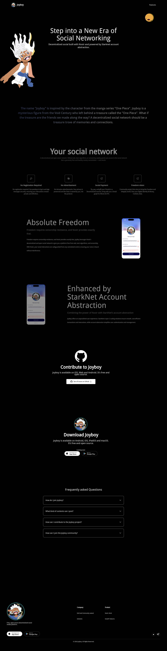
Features (152, 5)
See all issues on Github (74, 381)
